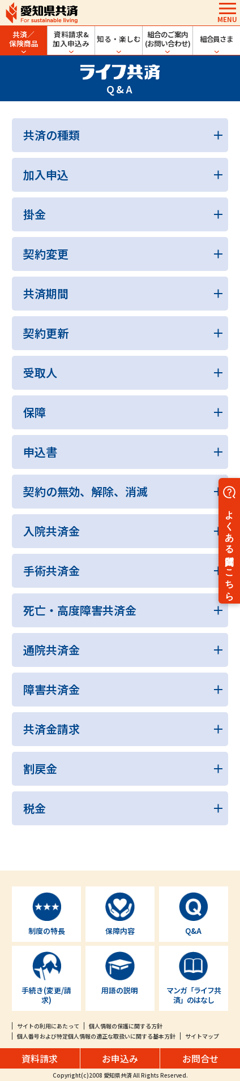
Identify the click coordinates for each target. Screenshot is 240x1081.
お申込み (120, 1058)
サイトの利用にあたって (48, 1026)
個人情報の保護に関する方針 (125, 1026)
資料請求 (40, 1058)
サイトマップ (202, 1036)
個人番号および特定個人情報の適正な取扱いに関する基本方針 (96, 1036)
